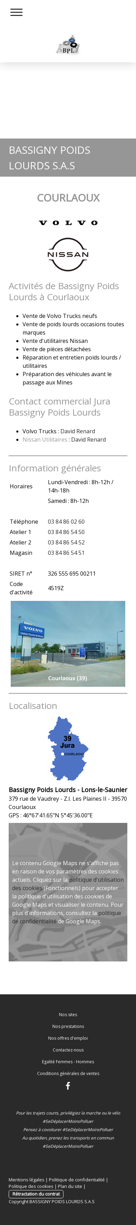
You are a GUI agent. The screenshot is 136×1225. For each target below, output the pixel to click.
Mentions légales (26, 1180)
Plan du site (70, 1186)
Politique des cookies (31, 1186)
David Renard (77, 431)
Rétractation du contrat (36, 1194)
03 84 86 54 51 (66, 553)
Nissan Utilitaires (45, 439)
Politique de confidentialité (77, 1180)
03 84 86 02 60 (66, 521)
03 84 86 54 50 (66, 532)
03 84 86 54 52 (66, 542)
